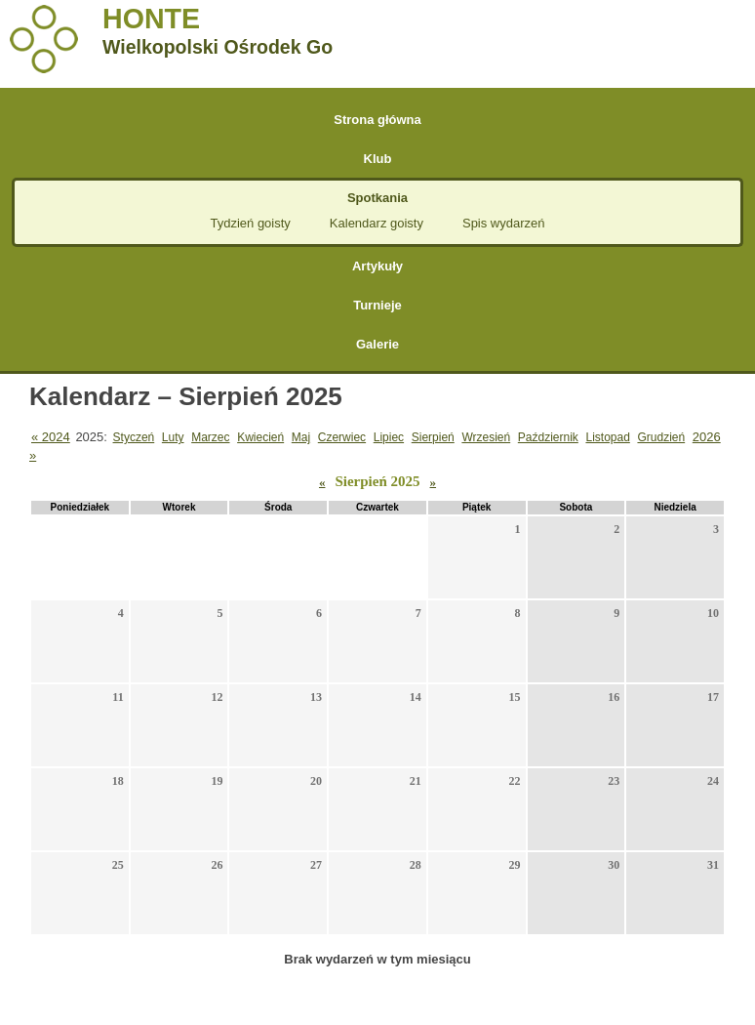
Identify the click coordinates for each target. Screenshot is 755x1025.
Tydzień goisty (250, 223)
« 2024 (50, 437)
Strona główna (377, 119)
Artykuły (377, 266)
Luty (173, 437)
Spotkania (377, 197)
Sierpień (433, 437)
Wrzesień (485, 437)
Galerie (377, 344)
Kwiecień (260, 437)
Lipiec (389, 437)
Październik (548, 437)
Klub (378, 158)
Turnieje (377, 305)
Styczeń (134, 437)
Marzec (210, 437)
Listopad (607, 437)
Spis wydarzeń (503, 223)
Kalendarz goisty (376, 223)
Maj (301, 437)
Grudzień (661, 437)
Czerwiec (342, 437)
